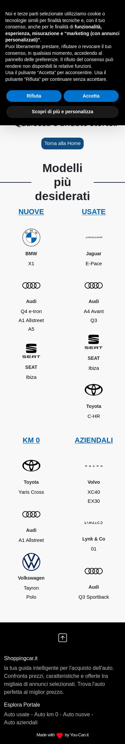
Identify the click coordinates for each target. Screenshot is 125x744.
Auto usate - (18, 714)
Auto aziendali (21, 722)
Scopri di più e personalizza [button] (62, 111)
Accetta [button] (91, 96)
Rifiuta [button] (34, 96)
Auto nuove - (78, 714)
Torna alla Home (62, 143)
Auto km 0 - (48, 714)
